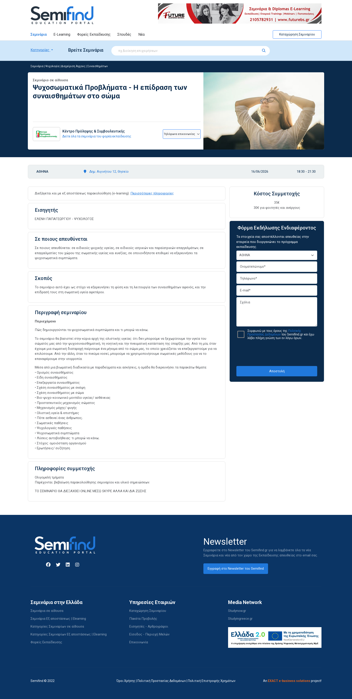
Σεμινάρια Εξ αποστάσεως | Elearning (58, 619)
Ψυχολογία (52, 66)
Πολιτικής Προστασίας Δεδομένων (274, 332)
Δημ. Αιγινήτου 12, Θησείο (106, 172)
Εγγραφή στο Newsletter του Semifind (236, 569)
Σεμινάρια (39, 34)
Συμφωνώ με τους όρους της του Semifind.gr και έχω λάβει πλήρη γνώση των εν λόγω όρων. (280, 334)
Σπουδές (124, 34)
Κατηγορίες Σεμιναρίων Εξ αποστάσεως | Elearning (69, 634)
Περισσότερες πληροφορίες (152, 193)
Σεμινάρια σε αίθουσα (47, 611)
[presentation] (277, 353)
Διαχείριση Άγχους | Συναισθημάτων (84, 66)
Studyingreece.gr (240, 619)
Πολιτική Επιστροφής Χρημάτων (211, 681)
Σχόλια (276, 311)
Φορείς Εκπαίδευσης (94, 34)
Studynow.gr (237, 611)
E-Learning (61, 34)
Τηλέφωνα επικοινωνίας (182, 134)
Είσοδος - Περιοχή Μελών (149, 634)
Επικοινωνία (138, 642)
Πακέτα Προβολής (143, 619)
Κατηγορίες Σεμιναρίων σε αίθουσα (57, 626)
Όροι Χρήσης (126, 681)
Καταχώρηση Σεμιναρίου (297, 34)
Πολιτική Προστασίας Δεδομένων (161, 681)
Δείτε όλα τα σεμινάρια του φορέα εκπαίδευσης (96, 136)
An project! (292, 681)
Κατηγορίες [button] (40, 50)
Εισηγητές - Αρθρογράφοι (148, 626)
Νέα (141, 34)
